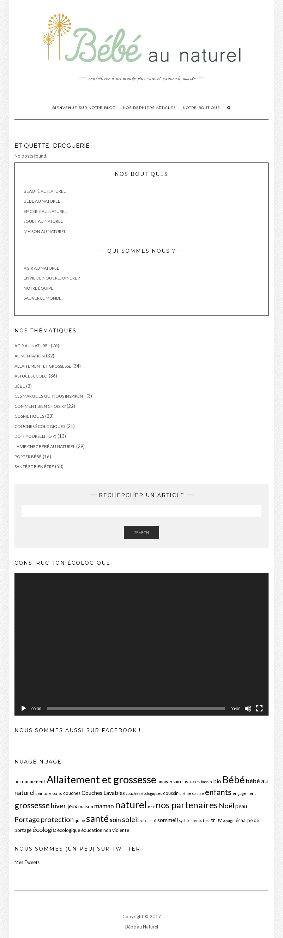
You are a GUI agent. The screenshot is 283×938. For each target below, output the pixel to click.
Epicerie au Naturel (45, 211)
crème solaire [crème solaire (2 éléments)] (192, 793)
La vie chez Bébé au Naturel (44, 446)
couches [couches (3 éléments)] (71, 793)
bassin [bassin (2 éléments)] (206, 781)
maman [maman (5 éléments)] (104, 806)
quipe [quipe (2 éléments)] (80, 820)
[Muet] (248, 708)
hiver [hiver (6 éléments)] (58, 806)
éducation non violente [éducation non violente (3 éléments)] (105, 830)
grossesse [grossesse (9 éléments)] (32, 805)
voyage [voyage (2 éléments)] (229, 820)
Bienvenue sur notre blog (84, 107)
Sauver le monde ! (44, 298)
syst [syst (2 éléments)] (182, 820)
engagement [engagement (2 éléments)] (244, 793)
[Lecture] (23, 708)
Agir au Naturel (41, 268)
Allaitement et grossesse (42, 366)
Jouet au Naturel (43, 221)
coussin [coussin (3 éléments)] (171, 793)
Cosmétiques (29, 416)
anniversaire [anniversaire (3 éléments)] (169, 781)
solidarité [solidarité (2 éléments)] (148, 820)
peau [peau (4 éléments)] (241, 806)
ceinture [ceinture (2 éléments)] (44, 793)
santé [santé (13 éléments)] (97, 818)
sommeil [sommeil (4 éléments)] (167, 819)
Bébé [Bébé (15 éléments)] (233, 779)
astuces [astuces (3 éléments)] (191, 781)
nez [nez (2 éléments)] (151, 806)
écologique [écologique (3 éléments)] (68, 830)
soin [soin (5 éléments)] (115, 819)
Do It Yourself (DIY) (35, 436)
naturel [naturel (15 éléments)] (131, 804)
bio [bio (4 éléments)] (217, 781)
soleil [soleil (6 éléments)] (130, 819)
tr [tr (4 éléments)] (213, 819)
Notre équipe (38, 288)
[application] (141, 644)
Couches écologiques (39, 426)
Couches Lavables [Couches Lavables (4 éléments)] (103, 792)
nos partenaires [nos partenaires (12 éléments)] (187, 804)
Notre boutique (201, 107)
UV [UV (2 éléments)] (219, 820)
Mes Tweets (27, 862)
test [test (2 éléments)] (206, 820)
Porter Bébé (28, 456)
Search (141, 532)
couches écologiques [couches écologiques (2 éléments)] (144, 793)
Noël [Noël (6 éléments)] (226, 806)
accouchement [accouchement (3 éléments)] (30, 781)
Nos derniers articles (149, 107)
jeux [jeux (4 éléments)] (72, 806)
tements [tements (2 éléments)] (194, 820)
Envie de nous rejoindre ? (52, 278)
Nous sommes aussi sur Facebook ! (77, 730)
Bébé (19, 386)
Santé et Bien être (34, 466)
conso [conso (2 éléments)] (57, 793)
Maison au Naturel (45, 231)
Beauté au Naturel (45, 191)
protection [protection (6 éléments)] (57, 819)
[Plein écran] (259, 708)
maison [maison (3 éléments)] (85, 806)
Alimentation (29, 355)
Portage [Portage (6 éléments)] (27, 819)
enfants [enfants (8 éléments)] (218, 792)
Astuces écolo (31, 376)
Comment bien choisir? (40, 406)
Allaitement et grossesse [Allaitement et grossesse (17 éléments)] (101, 779)
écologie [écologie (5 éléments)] (44, 829)
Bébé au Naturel (42, 201)
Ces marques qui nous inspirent (49, 396)
